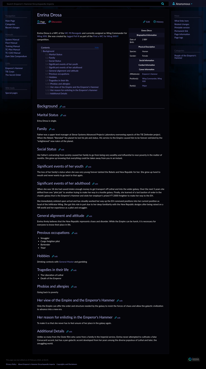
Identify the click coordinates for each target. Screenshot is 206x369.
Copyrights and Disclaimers (67, 364)
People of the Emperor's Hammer (185, 56)
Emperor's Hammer (150, 74)
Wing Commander (149, 79)
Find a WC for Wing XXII (105, 36)
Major (144, 86)
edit (63, 107)
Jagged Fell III (73, 36)
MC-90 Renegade (73, 33)
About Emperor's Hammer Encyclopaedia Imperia (36, 364)
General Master (66, 261)
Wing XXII (42, 36)
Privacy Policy (11, 364)
